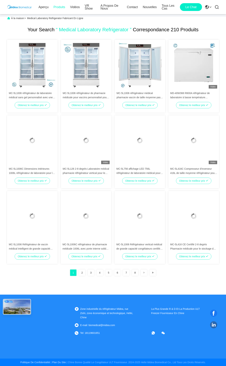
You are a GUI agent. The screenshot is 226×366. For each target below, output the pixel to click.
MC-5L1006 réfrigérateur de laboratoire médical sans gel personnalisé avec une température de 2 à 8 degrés (31, 97)
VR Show (89, 7)
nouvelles (150, 7)
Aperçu (43, 7)
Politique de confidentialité (35, 362)
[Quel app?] (155, 333)
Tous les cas (168, 7)
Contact (132, 7)
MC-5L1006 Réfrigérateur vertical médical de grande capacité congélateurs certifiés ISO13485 (139, 248)
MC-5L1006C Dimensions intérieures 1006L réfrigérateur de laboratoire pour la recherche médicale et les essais (31, 173)
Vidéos (75, 7)
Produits (59, 7)
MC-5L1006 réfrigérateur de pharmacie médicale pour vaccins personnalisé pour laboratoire (85, 97)
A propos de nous (109, 7)
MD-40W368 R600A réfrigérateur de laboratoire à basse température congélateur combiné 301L (190, 97)
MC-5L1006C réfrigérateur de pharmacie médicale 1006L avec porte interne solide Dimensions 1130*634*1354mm (85, 248)
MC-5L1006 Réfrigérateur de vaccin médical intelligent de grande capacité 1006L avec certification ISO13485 (29, 248)
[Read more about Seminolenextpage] (144, 273)
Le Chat (191, 7)
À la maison (17, 18)
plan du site (59, 362)
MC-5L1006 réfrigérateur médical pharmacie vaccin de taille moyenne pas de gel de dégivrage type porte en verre (138, 97)
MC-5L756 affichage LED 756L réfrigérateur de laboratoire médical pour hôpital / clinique (138, 173)
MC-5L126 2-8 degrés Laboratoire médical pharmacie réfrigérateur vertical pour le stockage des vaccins (86, 173)
